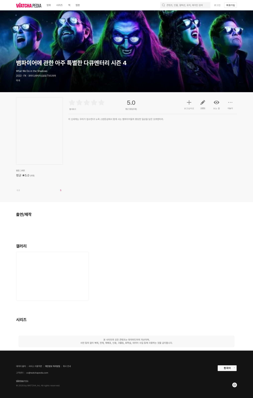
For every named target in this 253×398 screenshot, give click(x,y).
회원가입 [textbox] (230, 5)
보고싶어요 (189, 104)
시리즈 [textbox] (59, 5)
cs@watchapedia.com (37, 373)
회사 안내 (67, 366)
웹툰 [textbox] (78, 5)
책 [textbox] (69, 5)
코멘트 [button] (202, 106)
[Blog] (234, 385)
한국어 (227, 368)
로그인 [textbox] (217, 5)
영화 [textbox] (49, 5)
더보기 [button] (230, 106)
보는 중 (216, 105)
